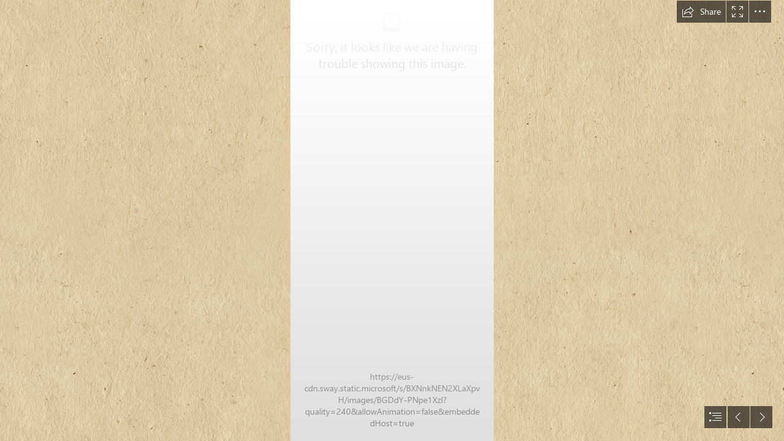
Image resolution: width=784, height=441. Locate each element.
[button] (701, 12)
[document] (392, 220)
